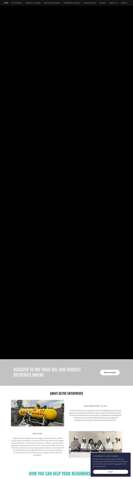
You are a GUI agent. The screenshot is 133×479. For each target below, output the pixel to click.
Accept (110, 472)
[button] (124, 3)
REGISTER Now (110, 372)
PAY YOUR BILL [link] (17, 3)
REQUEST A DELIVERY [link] (33, 3)
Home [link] (6, 3)
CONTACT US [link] (113, 3)
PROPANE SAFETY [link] (90, 3)
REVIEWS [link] (103, 3)
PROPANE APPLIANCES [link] (52, 3)
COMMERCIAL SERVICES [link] (71, 3)
